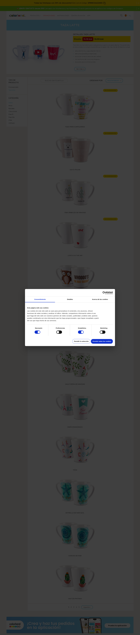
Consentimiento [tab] (40, 299)
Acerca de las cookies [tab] (100, 299)
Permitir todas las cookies (102, 341)
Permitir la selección (81, 341)
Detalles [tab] (70, 299)
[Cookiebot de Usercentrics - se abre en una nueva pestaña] (104, 292)
